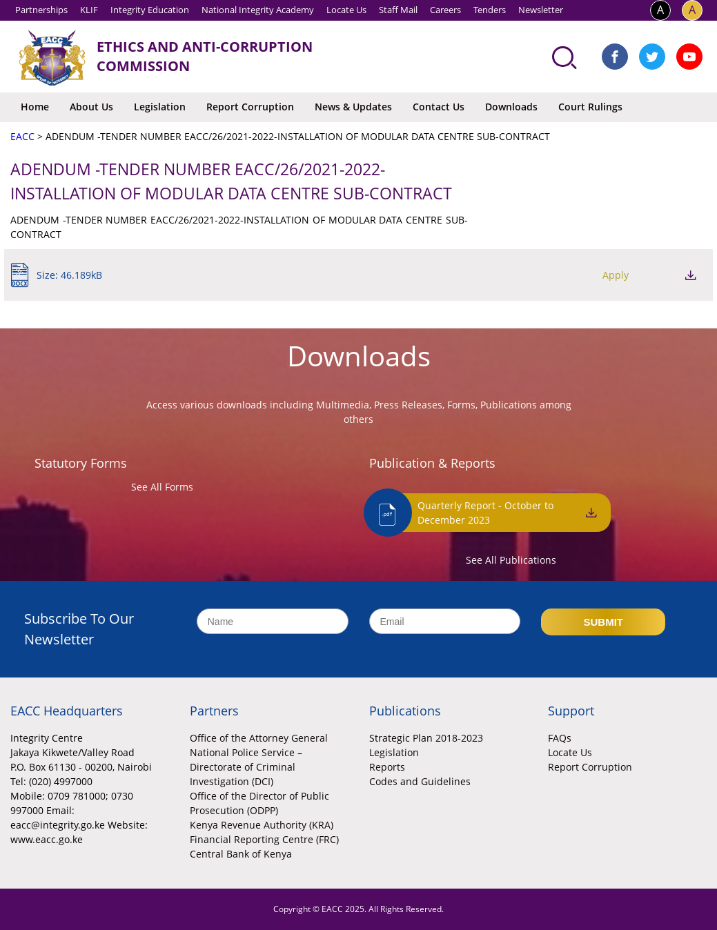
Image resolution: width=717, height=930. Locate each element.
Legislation (160, 106)
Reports (387, 766)
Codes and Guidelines (420, 781)
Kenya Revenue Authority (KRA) (261, 824)
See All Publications (511, 559)
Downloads (511, 106)
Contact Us (438, 106)
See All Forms (162, 486)
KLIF (89, 9)
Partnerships (41, 9)
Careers (445, 9)
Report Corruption (250, 106)
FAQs (559, 737)
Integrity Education (149, 9)
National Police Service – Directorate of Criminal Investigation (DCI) (246, 767)
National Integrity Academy (258, 9)
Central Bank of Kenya (241, 853)
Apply (615, 274)
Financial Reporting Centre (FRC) (264, 839)
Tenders (489, 9)
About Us (91, 106)
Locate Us (346, 9)
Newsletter (540, 9)
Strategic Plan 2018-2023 (426, 737)
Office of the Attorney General (259, 737)
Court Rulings (590, 106)
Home (35, 106)
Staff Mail (398, 9)
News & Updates (353, 106)
